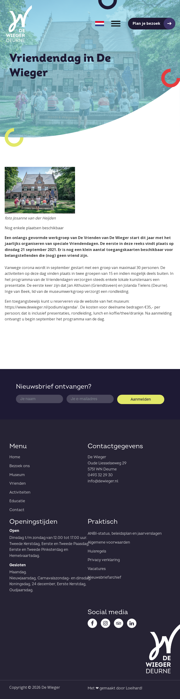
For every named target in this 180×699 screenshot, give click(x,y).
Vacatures (97, 568)
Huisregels (97, 551)
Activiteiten (19, 492)
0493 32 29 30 (100, 475)
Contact (16, 510)
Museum (17, 475)
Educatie (17, 501)
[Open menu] (115, 23)
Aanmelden (141, 399)
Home (14, 457)
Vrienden (17, 483)
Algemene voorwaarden (109, 542)
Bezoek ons (19, 466)
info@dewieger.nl (103, 481)
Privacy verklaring (104, 560)
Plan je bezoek (146, 23)
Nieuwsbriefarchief (104, 577)
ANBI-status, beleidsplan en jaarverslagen (125, 533)
